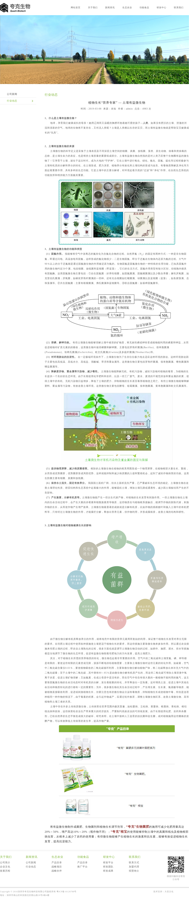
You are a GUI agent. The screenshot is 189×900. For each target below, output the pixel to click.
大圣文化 (169, 891)
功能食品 (144, 7)
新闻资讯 (110, 7)
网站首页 (75, 7)
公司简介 (5, 862)
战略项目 (57, 866)
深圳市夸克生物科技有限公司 (32, 891)
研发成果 (108, 871)
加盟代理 (134, 866)
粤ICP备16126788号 (67, 891)
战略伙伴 (57, 871)
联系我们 (179, 7)
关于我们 (93, 7)
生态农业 (127, 7)
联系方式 (134, 862)
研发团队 (108, 866)
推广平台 (82, 866)
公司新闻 (12, 94)
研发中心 (161, 7)
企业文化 (5, 866)
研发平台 (108, 862)
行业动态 (12, 101)
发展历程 (5, 871)
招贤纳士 (134, 871)
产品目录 (57, 862)
